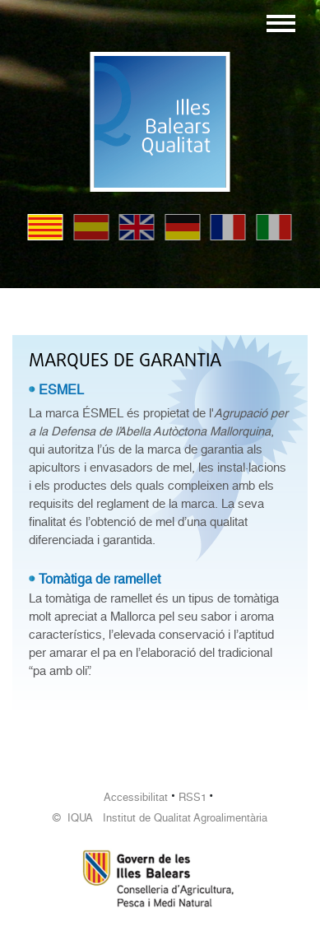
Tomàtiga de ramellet (99, 579)
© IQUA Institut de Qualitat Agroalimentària (160, 818)
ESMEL (61, 390)
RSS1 (192, 797)
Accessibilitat (136, 797)
